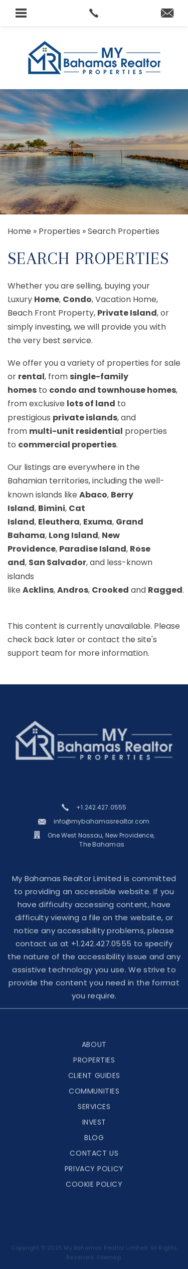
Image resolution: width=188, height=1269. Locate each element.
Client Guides (94, 1085)
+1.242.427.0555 (101, 952)
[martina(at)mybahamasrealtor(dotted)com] (167, 14)
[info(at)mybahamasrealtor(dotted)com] (93, 831)
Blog (94, 1147)
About (94, 1054)
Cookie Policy (94, 1193)
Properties (94, 1069)
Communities (94, 1100)
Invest (94, 1131)
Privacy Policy (94, 1178)
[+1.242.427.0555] (94, 817)
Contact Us (94, 1162)
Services (94, 1116)
